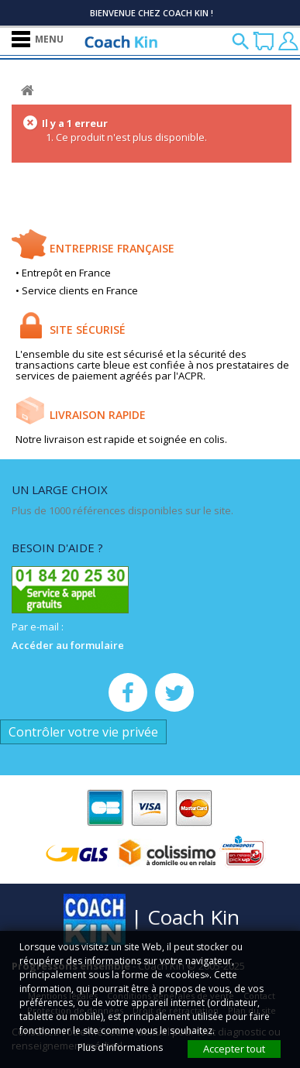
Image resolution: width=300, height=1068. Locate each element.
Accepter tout (234, 1049)
